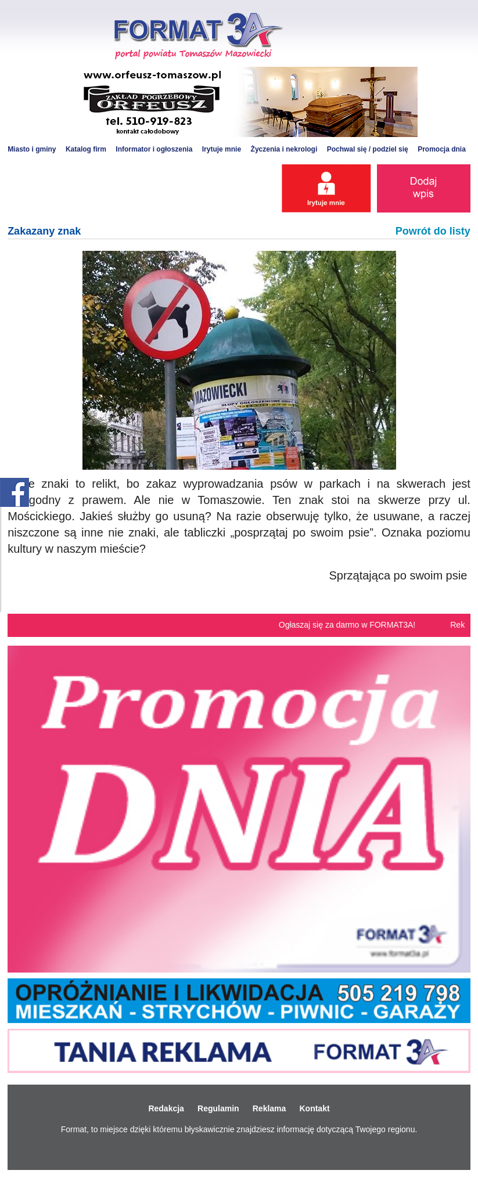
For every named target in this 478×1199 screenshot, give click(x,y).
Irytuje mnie (221, 149)
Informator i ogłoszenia (154, 149)
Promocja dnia (442, 149)
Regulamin (218, 1108)
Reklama (269, 1108)
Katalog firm (86, 149)
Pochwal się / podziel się (367, 149)
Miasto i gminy (32, 149)
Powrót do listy (433, 231)
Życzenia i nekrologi (284, 149)
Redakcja (166, 1108)
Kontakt (314, 1108)
